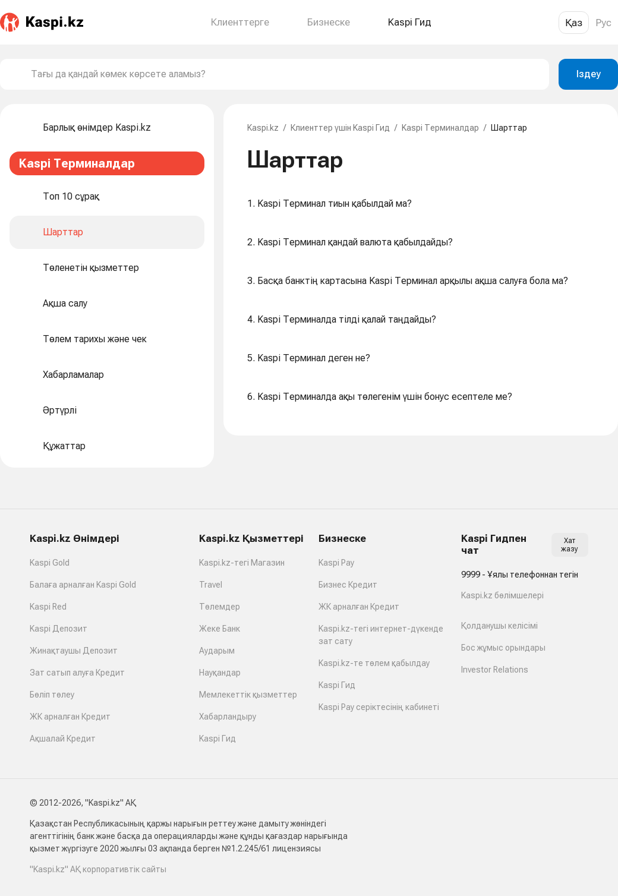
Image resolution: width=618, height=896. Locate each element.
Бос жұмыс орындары (503, 647)
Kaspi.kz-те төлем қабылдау (374, 663)
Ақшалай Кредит (63, 738)
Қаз (573, 23)
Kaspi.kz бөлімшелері (502, 595)
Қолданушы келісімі (499, 625)
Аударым (217, 650)
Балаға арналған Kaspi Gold (83, 584)
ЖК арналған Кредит (70, 716)
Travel (210, 584)
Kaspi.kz (263, 127)
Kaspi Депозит (58, 628)
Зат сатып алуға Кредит (77, 672)
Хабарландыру (227, 716)
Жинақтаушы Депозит (74, 650)
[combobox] (285, 74)
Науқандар (220, 672)
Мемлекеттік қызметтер (248, 694)
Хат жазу (569, 545)
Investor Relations (494, 669)
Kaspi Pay (336, 562)
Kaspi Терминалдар (440, 127)
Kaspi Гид (217, 738)
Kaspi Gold (50, 562)
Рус (603, 23)
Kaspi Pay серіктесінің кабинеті (379, 707)
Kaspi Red (48, 606)
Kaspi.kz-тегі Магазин (242, 562)
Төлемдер (219, 606)
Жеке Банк (219, 628)
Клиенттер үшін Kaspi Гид (340, 127)
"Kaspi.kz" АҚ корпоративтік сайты (98, 869)
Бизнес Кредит (348, 584)
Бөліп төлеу (52, 694)
